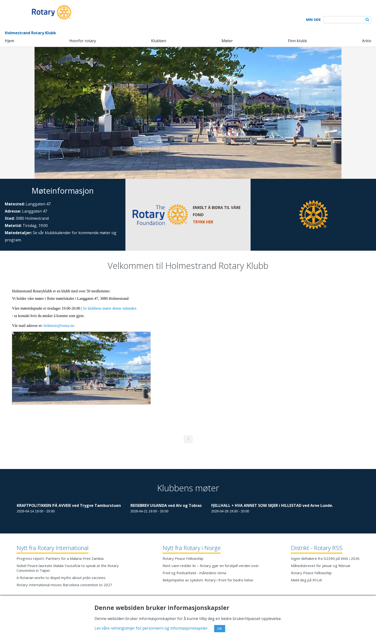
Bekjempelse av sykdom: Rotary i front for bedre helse (208, 580)
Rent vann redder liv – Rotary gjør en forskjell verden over (211, 565)
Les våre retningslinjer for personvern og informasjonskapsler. (151, 628)
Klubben (158, 40)
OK (219, 629)
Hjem (9, 40)
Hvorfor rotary (82, 40)
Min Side (313, 19)
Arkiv (366, 40)
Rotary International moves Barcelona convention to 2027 (64, 584)
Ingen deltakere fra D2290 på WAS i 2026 (325, 558)
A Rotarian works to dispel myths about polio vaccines (61, 577)
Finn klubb (297, 40)
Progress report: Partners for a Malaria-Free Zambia (60, 558)
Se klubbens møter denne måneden (109, 308)
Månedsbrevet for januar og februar (321, 565)
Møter (227, 40)
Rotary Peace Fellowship (183, 558)
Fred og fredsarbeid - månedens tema (194, 572)
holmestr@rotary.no (59, 326)
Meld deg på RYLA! (306, 580)
